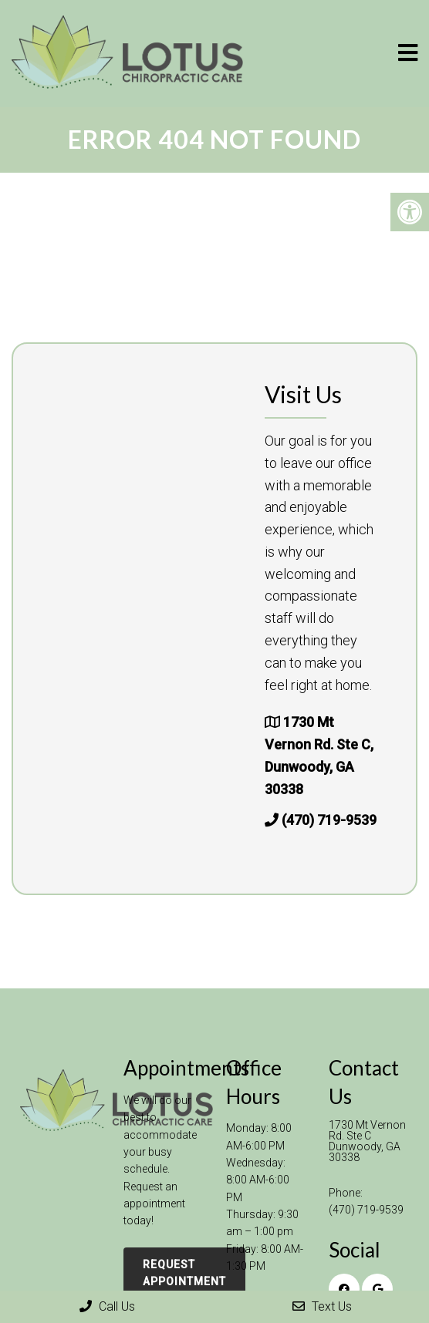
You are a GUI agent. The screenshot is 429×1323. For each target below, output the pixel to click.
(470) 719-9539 (329, 820)
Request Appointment (184, 1273)
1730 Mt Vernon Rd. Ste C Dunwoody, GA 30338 (367, 1141)
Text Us (322, 1306)
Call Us (107, 1306)
